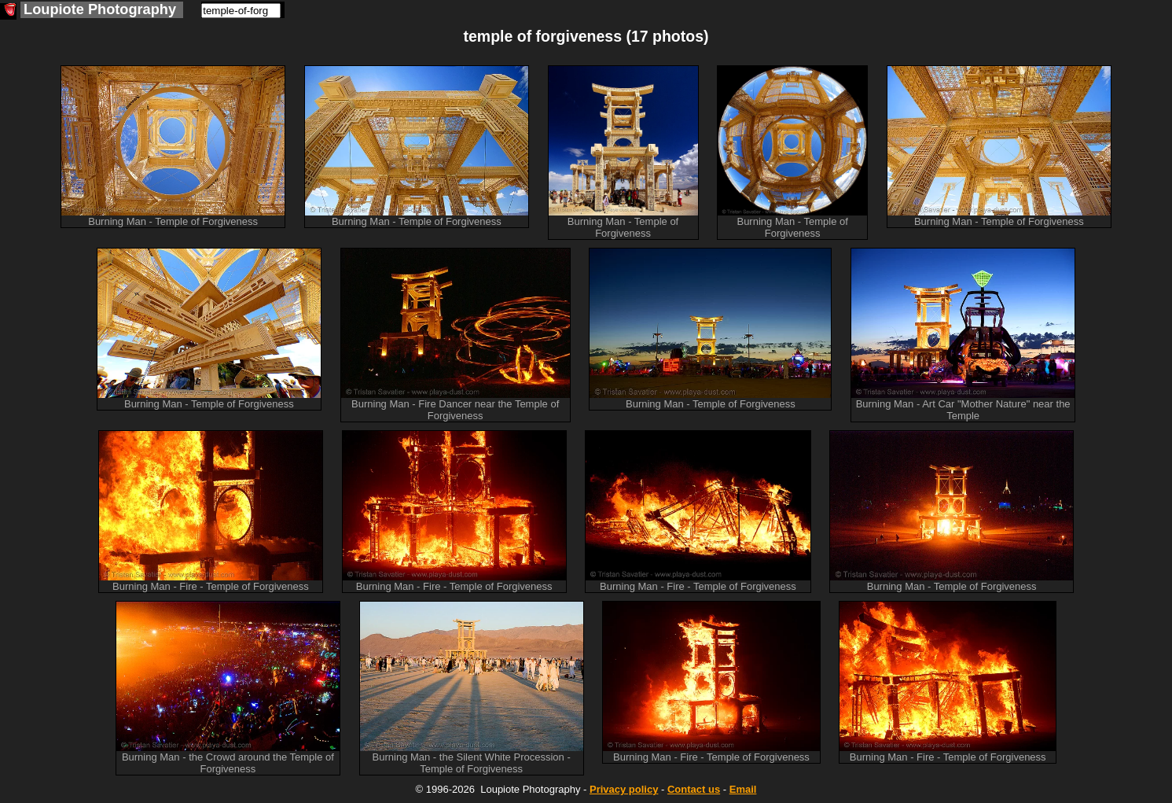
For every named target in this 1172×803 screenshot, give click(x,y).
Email (743, 789)
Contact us (693, 789)
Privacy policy (624, 789)
